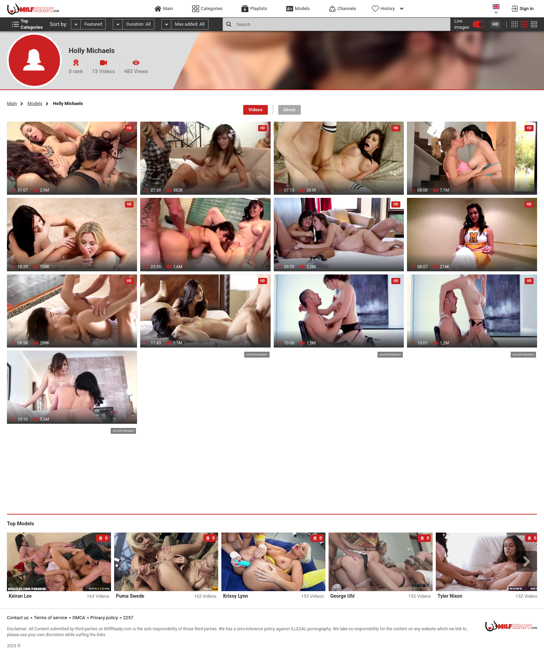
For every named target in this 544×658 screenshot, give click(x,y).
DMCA (79, 617)
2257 (128, 617)
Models (34, 103)
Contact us (18, 617)
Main (12, 103)
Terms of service (50, 617)
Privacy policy (104, 617)
